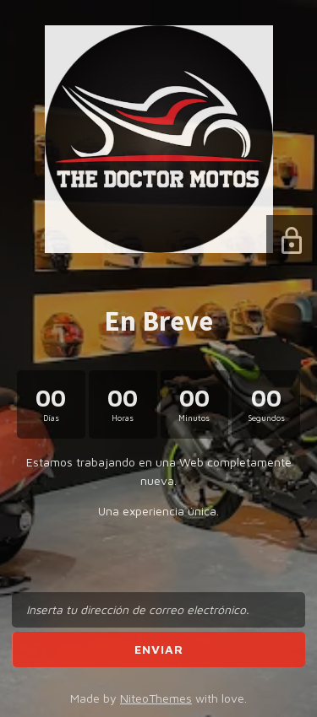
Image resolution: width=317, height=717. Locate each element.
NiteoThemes (156, 698)
